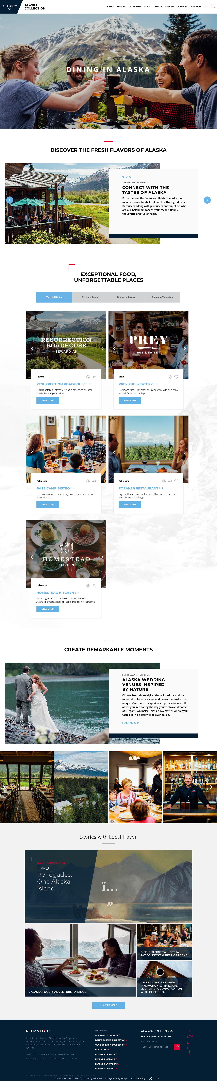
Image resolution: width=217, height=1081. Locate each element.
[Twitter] (189, 1036)
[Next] (207, 200)
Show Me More (108, 1005)
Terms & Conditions (85, 1075)
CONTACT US (164, 1036)
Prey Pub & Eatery (137, 384)
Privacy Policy (50, 1075)
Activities (135, 6)
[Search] (213, 6)
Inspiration (47, 1054)
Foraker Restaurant (140, 488)
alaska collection (106, 1035)
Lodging (122, 6)
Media (73, 1059)
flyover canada (105, 1054)
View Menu (48, 400)
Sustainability (66, 1054)
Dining (148, 6)
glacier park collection (110, 1045)
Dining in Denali (90, 297)
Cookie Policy (139, 1078)
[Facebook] (189, 1031)
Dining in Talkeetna (162, 297)
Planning (182, 6)
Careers (196, 6)
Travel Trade (58, 1059)
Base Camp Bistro (54, 488)
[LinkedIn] (189, 1054)
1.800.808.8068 (148, 1036)
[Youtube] (189, 1048)
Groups (169, 6)
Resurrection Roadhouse (62, 384)
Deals (158, 6)
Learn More (129, 723)
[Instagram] (189, 1042)
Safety (30, 1059)
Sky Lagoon (102, 1049)
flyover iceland (105, 1059)
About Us (31, 1054)
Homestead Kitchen (57, 593)
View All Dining (54, 297)
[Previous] (9, 200)
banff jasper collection (110, 1040)
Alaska (110, 6)
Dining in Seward (126, 297)
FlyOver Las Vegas (106, 1064)
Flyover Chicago (105, 1068)
